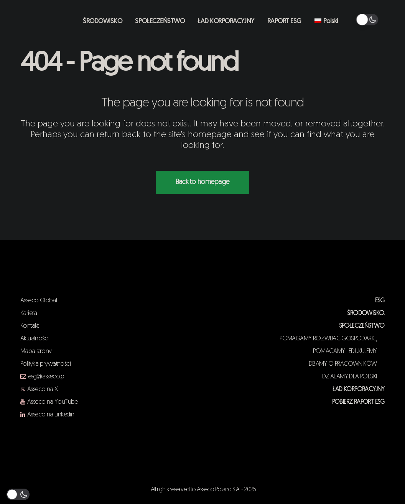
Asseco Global (38, 301)
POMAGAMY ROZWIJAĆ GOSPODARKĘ (332, 339)
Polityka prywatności (45, 364)
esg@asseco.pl (46, 377)
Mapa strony (35, 351)
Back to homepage (202, 182)
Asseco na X (42, 389)
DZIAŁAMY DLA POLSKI (353, 377)
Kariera (28, 313)
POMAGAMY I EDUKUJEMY (348, 351)
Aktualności (34, 339)
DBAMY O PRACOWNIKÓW (347, 364)
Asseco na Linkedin (50, 415)
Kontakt (29, 326)
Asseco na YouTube (52, 402)
